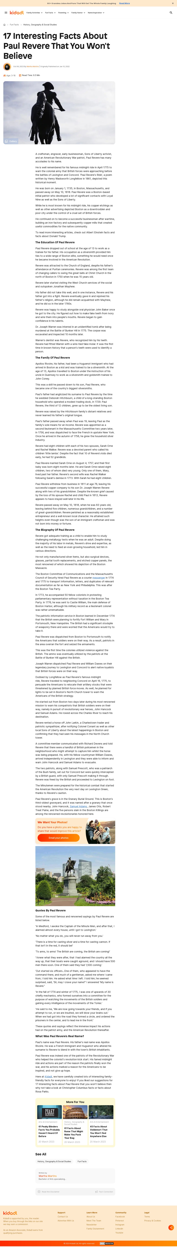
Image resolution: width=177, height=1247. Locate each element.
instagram (119, 1226)
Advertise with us (66, 1222)
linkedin (119, 1230)
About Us (91, 1218)
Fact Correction (106, 1193)
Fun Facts (49, 13)
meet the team (94, 1222)
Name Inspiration (95, 13)
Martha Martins (34, 67)
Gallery (13, 142)
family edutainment (95, 1230)
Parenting (62, 13)
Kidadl (5, 24)
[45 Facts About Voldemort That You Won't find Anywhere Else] (101, 1113)
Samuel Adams (78, 807)
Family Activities (33, 13)
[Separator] (171, 1227)
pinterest (119, 1222)
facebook (120, 1218)
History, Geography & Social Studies (74, 1124)
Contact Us (63, 1218)
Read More (130, 3)
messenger (99, 578)
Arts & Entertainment (48, 1123)
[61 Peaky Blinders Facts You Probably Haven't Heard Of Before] (49, 1113)
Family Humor (77, 13)
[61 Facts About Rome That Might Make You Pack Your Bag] (75, 1113)
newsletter (92, 1226)
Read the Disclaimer (50, 1193)
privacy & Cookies (152, 1222)
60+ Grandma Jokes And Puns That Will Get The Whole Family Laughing (81, 3)
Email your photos (55, 839)
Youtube (119, 1234)
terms (147, 1218)
